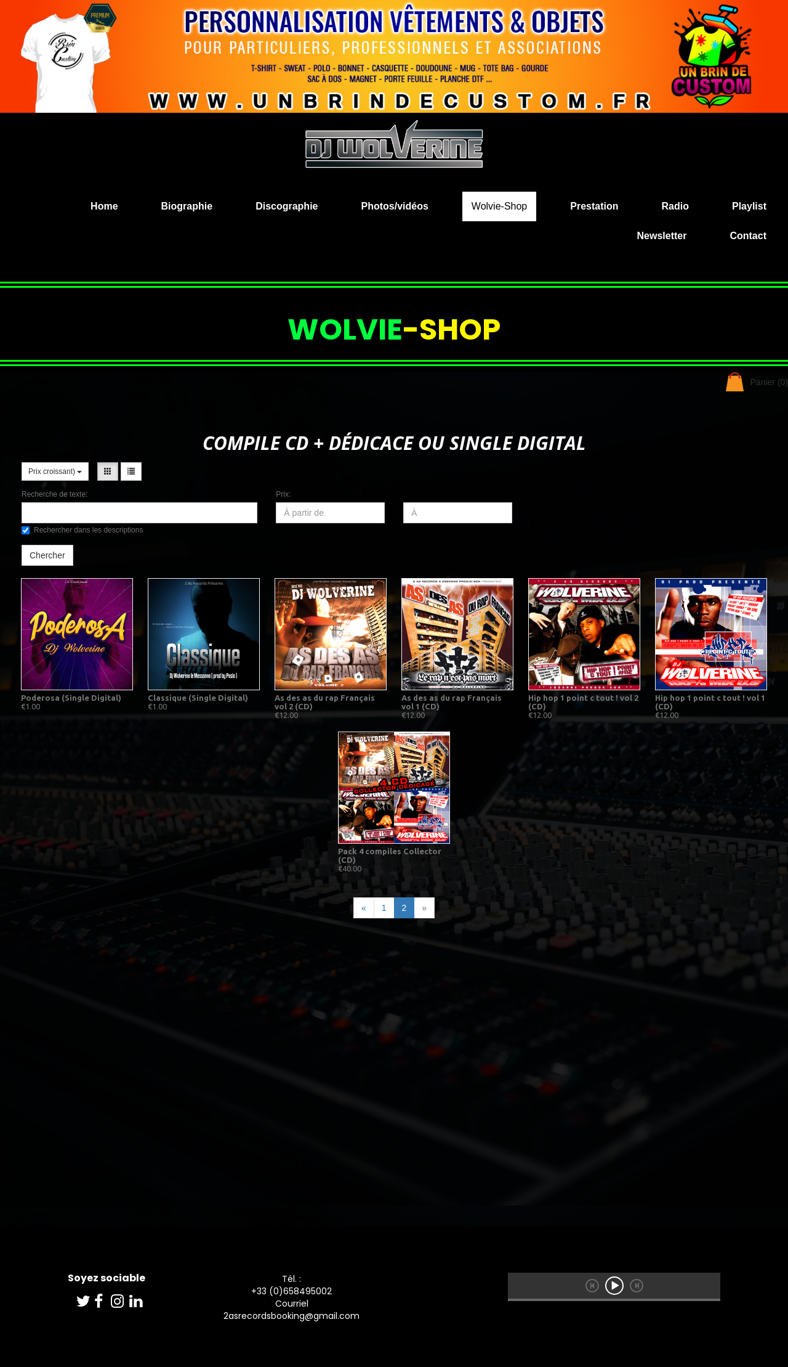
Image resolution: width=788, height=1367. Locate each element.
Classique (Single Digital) (198, 697)
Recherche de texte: (54, 494)
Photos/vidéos (394, 206)
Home (104, 206)
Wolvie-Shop (499, 206)
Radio (675, 206)
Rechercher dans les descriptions (82, 530)
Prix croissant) (55, 471)
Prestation (594, 206)
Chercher (47, 555)
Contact (748, 236)
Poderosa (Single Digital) (71, 697)
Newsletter (662, 236)
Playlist (749, 206)
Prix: (283, 494)
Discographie (286, 206)
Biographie (187, 206)
